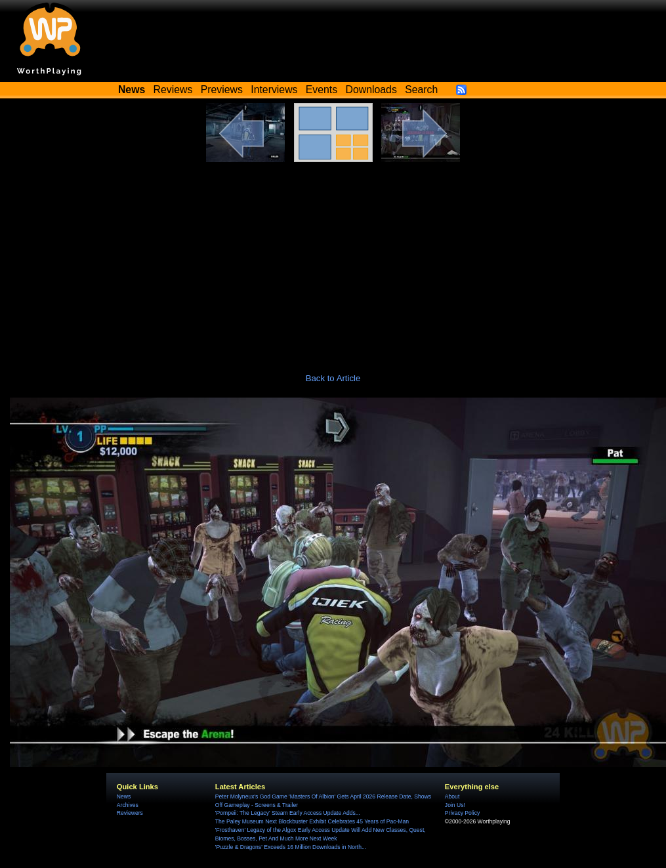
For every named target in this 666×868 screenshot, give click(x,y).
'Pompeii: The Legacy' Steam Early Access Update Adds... (287, 813)
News (124, 796)
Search (421, 89)
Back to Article (333, 378)
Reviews (173, 89)
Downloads (371, 89)
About (452, 796)
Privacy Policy (462, 813)
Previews (222, 89)
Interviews (274, 89)
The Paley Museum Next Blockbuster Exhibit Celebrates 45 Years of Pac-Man (312, 821)
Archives (127, 805)
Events (321, 89)
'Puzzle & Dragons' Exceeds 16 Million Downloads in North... (290, 847)
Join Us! (455, 805)
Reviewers (130, 813)
